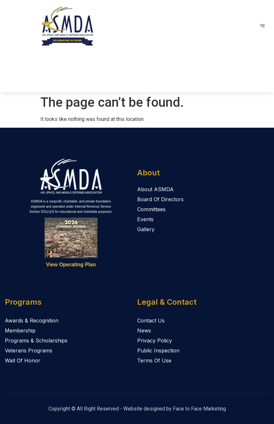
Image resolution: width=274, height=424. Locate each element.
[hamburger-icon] (262, 26)
